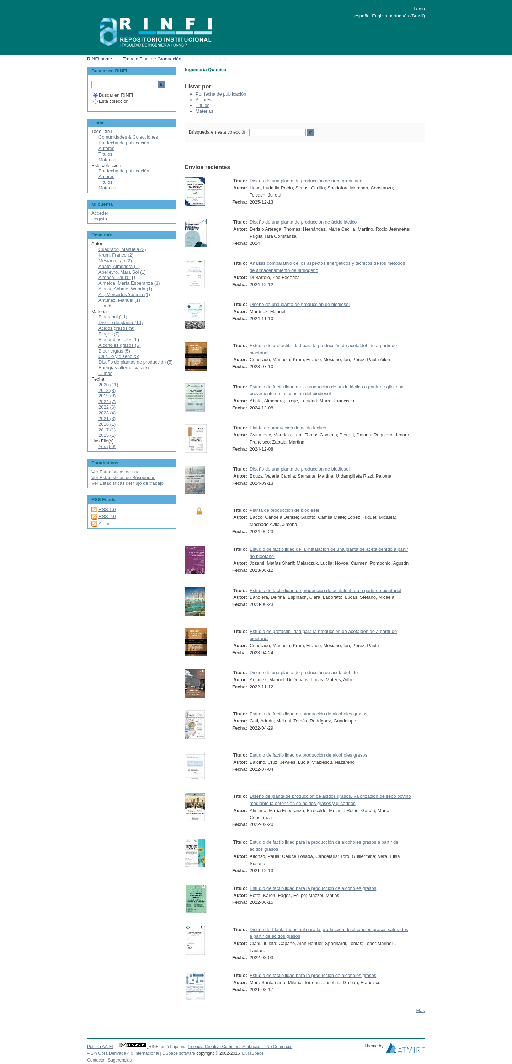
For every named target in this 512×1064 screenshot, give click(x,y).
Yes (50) (107, 446)
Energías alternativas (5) (123, 367)
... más (105, 305)
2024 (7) (107, 401)
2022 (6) (107, 407)
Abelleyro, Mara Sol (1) (122, 272)
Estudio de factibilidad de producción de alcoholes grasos (308, 713)
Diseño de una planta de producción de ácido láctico (303, 222)
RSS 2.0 (107, 516)
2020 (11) (108, 384)
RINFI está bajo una (167, 1046)
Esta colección (111, 101)
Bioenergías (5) (114, 351)
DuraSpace (252, 1053)
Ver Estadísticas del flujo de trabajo (127, 483)
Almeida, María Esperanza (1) (129, 283)
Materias (204, 111)
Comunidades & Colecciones (128, 137)
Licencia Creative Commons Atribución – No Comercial (240, 1046)
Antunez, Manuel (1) (119, 300)
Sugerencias (120, 1060)
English (379, 15)
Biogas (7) (108, 334)
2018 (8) (107, 390)
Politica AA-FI (100, 1046)
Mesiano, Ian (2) (115, 260)
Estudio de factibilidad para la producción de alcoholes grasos (313, 888)
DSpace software (178, 1053)
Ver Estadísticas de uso (115, 471)
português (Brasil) (406, 15)
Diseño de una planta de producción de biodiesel (300, 304)
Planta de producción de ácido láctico (288, 427)
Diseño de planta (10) (120, 322)
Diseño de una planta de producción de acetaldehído (304, 672)
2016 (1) (107, 424)
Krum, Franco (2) (115, 255)
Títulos (202, 105)
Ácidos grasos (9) (116, 328)
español (362, 15)
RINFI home (99, 58)
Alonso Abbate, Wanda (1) (125, 288)
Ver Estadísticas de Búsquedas (123, 477)
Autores (204, 99)
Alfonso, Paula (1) (116, 277)
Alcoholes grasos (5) (119, 345)
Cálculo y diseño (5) (118, 356)
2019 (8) (107, 395)
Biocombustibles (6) (118, 339)
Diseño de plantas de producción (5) (135, 362)
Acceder (99, 213)
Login (419, 8)
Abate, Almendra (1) (119, 266)
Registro (99, 218)
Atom (103, 523)
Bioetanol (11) (112, 316)
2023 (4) (107, 412)
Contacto (95, 1060)
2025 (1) (107, 435)
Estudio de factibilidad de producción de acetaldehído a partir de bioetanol (325, 590)
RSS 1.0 (107, 509)
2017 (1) (107, 429)
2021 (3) (107, 418)
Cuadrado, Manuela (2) (122, 249)
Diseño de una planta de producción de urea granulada (306, 180)
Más (420, 1010)
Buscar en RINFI (113, 95)
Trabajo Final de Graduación (152, 58)
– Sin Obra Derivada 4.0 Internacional (123, 1053)
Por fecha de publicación (221, 94)
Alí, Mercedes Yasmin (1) (124, 294)
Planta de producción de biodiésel (284, 510)
